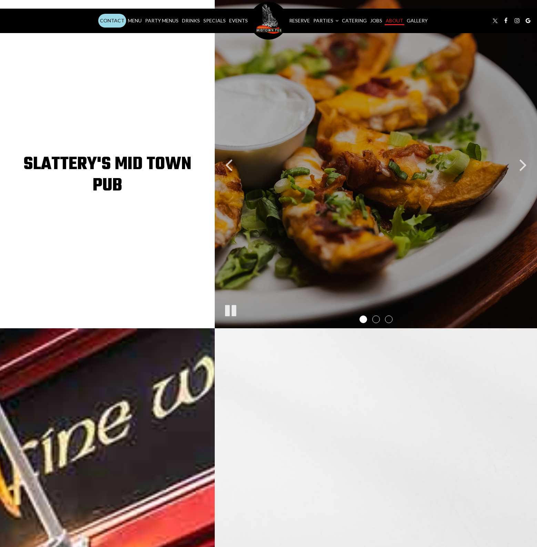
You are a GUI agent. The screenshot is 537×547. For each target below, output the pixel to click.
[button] (363, 319)
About (394, 20)
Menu (135, 20)
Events (238, 20)
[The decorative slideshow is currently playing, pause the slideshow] (230, 309)
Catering (354, 20)
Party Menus (162, 20)
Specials (214, 20)
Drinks (191, 20)
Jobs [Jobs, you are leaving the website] (376, 20)
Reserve (299, 20)
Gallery (417, 20)
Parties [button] (325, 20)
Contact (112, 20)
